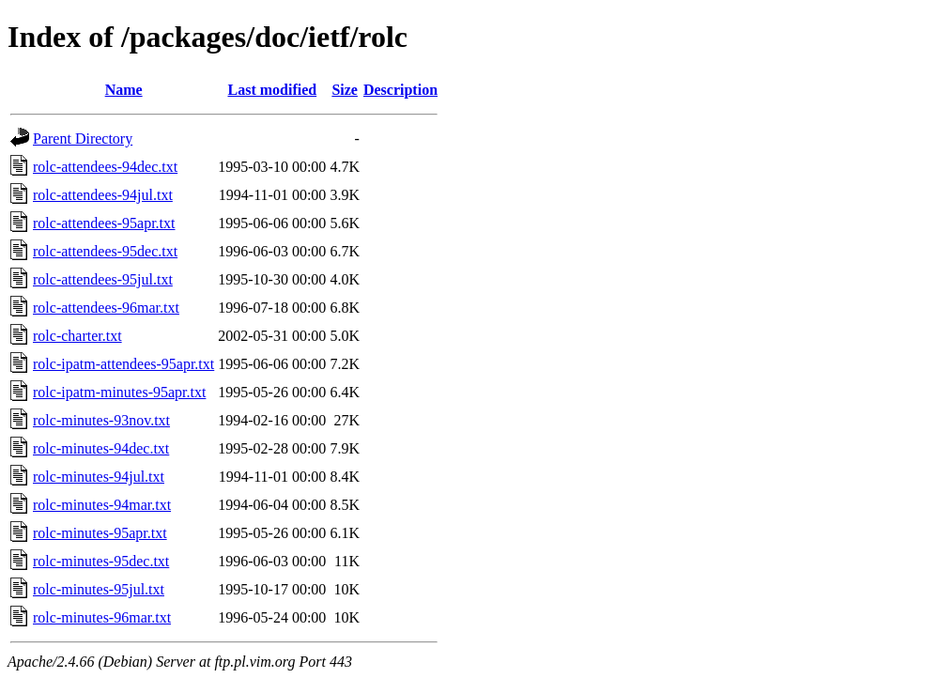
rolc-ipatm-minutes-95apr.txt (119, 392)
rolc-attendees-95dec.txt (105, 251)
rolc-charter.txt (77, 336)
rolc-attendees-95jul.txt (103, 279)
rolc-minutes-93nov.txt (101, 420)
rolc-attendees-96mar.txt (106, 308)
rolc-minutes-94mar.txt (102, 505)
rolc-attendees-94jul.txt (103, 195)
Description (400, 90)
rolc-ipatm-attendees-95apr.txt (123, 364)
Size (344, 90)
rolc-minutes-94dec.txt (101, 448)
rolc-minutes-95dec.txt (101, 561)
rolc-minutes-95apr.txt (100, 533)
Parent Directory (82, 138)
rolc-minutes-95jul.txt (98, 589)
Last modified (271, 90)
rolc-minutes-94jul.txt (98, 477)
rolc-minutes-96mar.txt (102, 617)
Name (124, 90)
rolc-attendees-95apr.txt (104, 223)
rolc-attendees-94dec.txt (105, 167)
